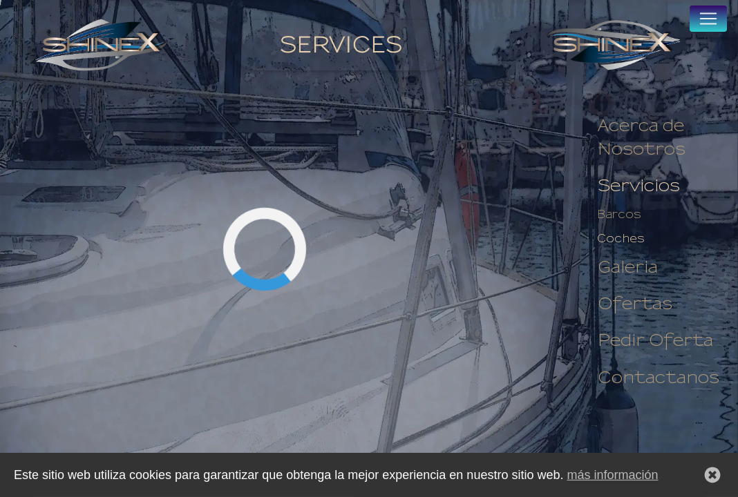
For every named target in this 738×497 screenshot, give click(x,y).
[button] (712, 477)
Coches (621, 238)
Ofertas (635, 304)
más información (612, 478)
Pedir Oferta (655, 340)
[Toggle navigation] (708, 19)
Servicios (639, 186)
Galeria (628, 267)
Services (341, 44)
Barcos (619, 214)
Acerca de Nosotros (641, 137)
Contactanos (658, 378)
